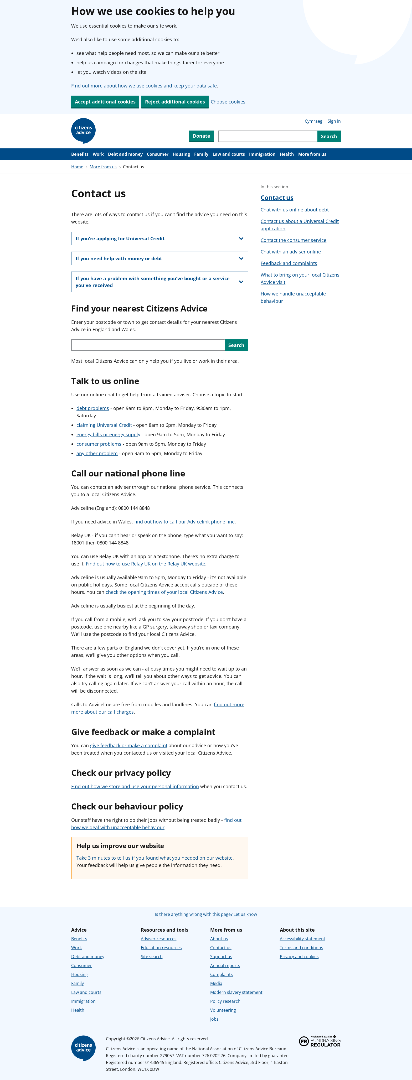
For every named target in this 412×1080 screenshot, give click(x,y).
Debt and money (125, 154)
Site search (152, 956)
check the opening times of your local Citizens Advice (164, 592)
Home (77, 167)
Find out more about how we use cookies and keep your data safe (144, 85)
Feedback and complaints (289, 263)
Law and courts (229, 154)
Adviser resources (159, 939)
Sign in (334, 121)
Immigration (262, 154)
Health (287, 154)
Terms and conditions (301, 948)
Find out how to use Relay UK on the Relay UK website (145, 563)
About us (219, 939)
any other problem (97, 453)
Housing (181, 154)
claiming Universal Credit (104, 425)
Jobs (214, 1019)
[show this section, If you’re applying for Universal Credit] (159, 238)
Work (98, 154)
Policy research (225, 1001)
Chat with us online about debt (295, 209)
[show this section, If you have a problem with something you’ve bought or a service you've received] (159, 282)
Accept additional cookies (105, 101)
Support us (221, 956)
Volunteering (223, 1010)
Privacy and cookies (299, 956)
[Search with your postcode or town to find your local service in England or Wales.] (148, 345)
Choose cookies (228, 101)
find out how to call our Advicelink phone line (184, 521)
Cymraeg (313, 121)
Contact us (277, 197)
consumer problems (98, 444)
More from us (312, 154)
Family (201, 154)
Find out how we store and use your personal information (135, 786)
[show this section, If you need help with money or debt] (159, 258)
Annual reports (225, 965)
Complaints (221, 974)
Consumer (157, 154)
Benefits (80, 154)
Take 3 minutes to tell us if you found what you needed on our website (154, 858)
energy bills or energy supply (108, 434)
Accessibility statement (302, 939)
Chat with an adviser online (291, 251)
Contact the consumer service (293, 240)
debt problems (92, 408)
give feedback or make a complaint (128, 745)
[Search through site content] (267, 136)
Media (216, 983)
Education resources (161, 948)
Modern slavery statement (236, 992)
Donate (201, 136)
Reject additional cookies (175, 101)
